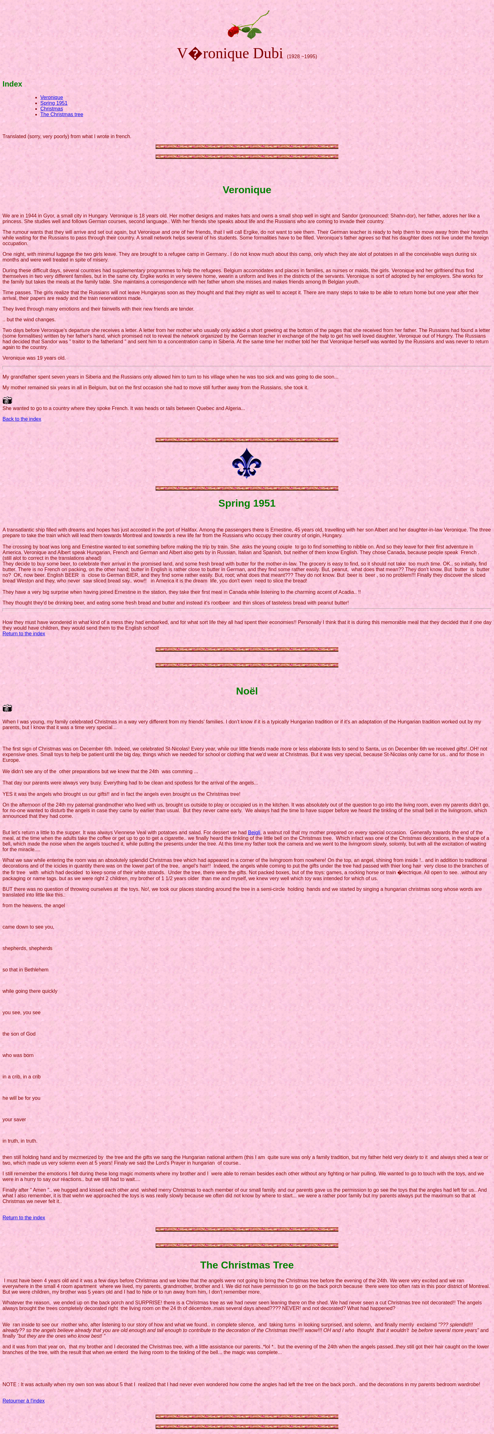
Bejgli (254, 832)
